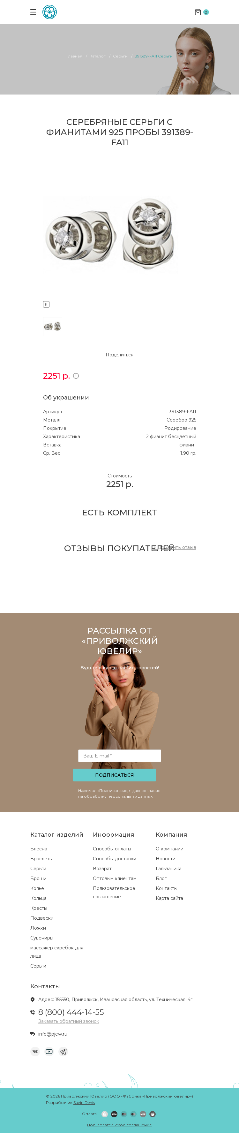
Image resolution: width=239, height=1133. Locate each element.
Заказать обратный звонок (68, 1021)
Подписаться (114, 775)
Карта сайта (169, 898)
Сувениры (41, 938)
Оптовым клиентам (115, 878)
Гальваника (169, 868)
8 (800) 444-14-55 (71, 1012)
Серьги (38, 868)
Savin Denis (84, 1102)
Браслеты (41, 859)
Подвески (42, 918)
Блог (161, 878)
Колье (37, 888)
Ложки (38, 928)
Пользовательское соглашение (119, 1124)
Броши (38, 878)
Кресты (38, 908)
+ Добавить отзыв (174, 547)
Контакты (166, 888)
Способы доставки (114, 859)
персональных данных (130, 796)
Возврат (102, 868)
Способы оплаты (112, 849)
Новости (166, 859)
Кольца (38, 898)
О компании (169, 849)
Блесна (38, 849)
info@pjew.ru (52, 1034)
